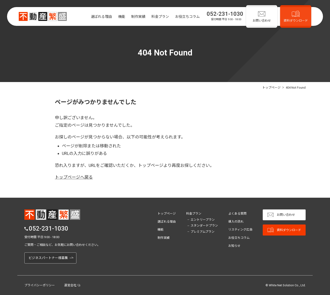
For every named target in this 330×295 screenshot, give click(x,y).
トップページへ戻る (74, 177)
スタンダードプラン (204, 225)
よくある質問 (237, 213)
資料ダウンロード (284, 230)
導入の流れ (236, 221)
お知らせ (234, 246)
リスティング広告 (240, 229)
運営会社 (70, 285)
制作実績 (135, 17)
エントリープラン (203, 219)
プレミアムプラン (202, 231)
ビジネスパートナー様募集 (48, 258)
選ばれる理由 (98, 17)
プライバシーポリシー (39, 285)
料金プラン (157, 17)
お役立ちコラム (184, 17)
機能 (118, 17)
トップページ (167, 213)
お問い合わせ (281, 215)
